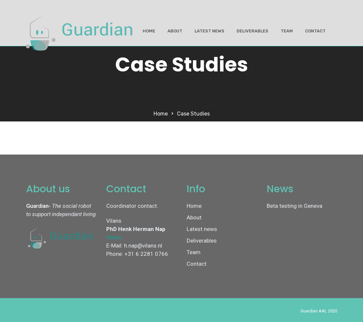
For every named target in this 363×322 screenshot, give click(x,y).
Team (287, 30)
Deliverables (252, 30)
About (174, 30)
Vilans (113, 237)
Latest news (209, 30)
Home (149, 30)
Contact (315, 30)
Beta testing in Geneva (294, 206)
